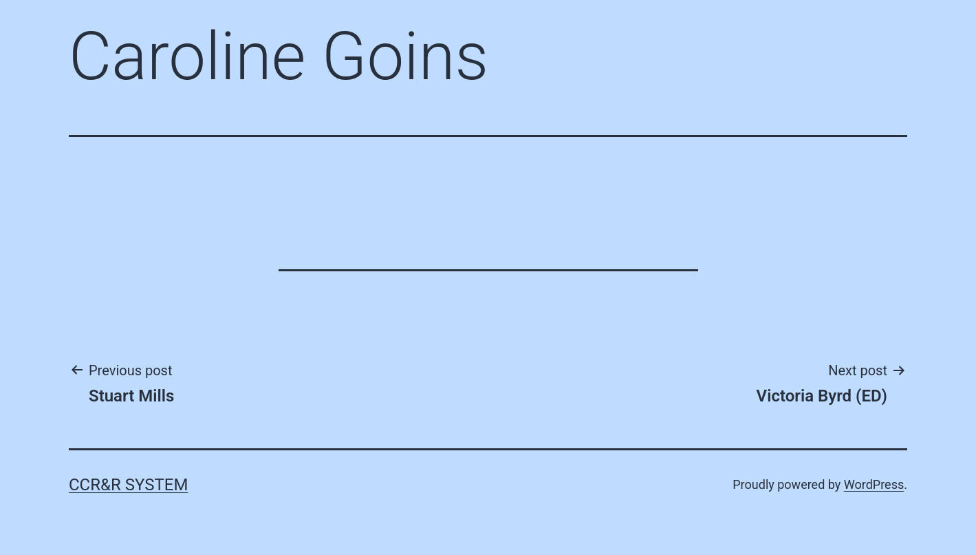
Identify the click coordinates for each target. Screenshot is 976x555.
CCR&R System (128, 484)
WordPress (874, 484)
